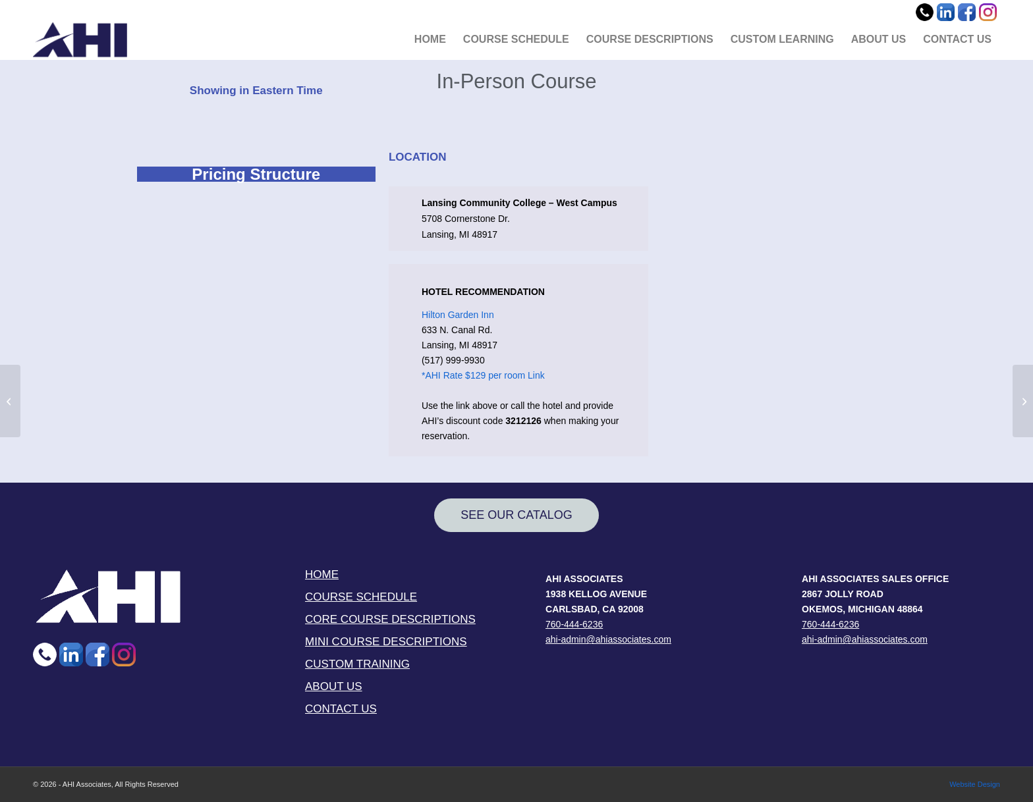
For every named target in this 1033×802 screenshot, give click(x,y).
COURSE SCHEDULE (361, 597)
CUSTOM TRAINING (357, 664)
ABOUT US (333, 686)
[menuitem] (430, 39)
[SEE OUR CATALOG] (516, 515)
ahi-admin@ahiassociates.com (608, 639)
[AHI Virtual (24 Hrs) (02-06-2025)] (1023, 401)
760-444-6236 (574, 624)
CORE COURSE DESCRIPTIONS (390, 619)
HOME (322, 574)
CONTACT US (341, 709)
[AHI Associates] (80, 39)
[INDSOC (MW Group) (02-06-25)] (10, 401)
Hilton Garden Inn (458, 314)
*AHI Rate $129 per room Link (483, 375)
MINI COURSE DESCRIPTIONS (386, 641)
